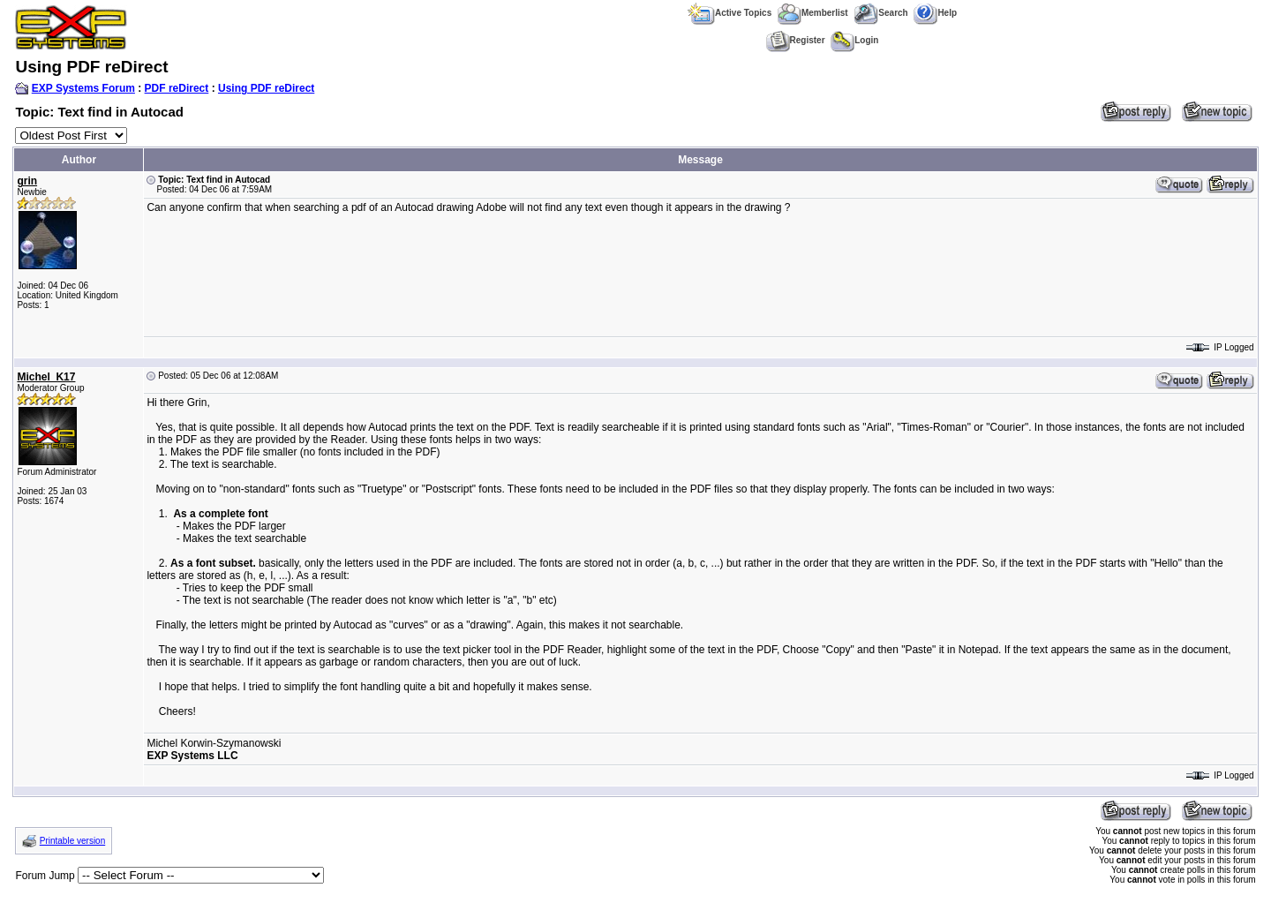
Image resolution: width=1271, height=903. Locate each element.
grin (27, 181)
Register (795, 40)
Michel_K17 (46, 377)
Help (935, 13)
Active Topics (729, 13)
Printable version (72, 841)
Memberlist (813, 13)
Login (854, 40)
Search (880, 13)
